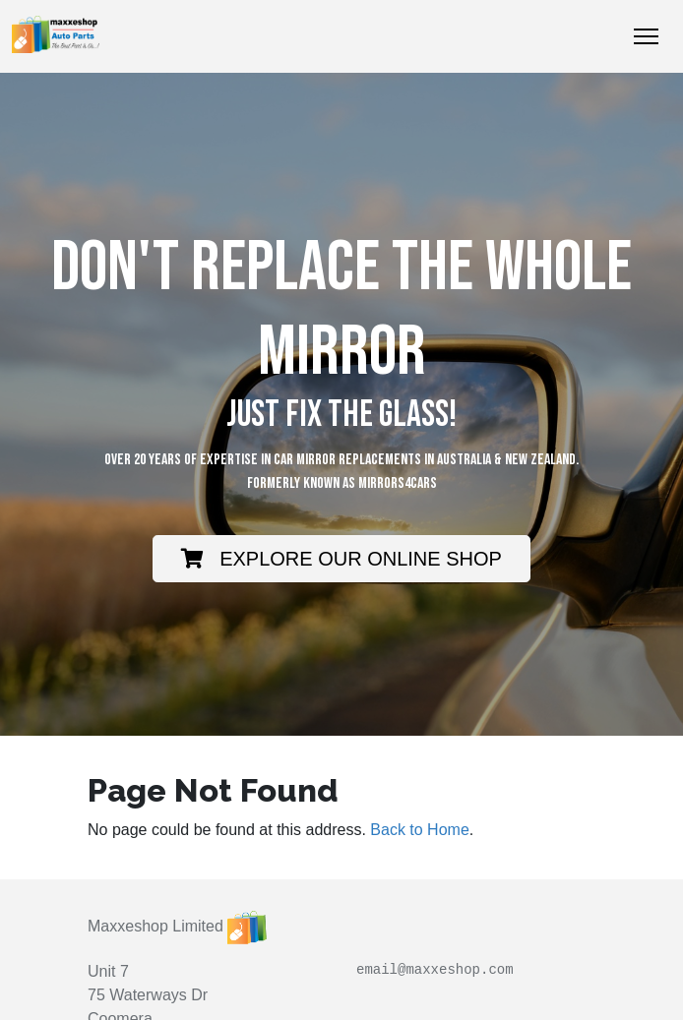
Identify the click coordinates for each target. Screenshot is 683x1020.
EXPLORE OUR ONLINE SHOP (341, 559)
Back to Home (419, 829)
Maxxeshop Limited (155, 926)
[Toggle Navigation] (646, 36)
